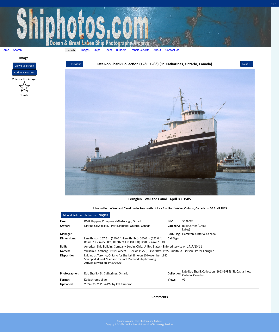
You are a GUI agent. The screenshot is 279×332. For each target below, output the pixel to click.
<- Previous (74, 64)
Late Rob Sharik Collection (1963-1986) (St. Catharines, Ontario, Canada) (154, 64)
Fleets (108, 50)
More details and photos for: (85, 215)
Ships (97, 50)
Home (5, 50)
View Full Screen (24, 65)
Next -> (246, 64)
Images (85, 50)
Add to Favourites (24, 72)
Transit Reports (139, 50)
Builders (121, 50)
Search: (18, 50)
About (157, 50)
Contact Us (172, 50)
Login (273, 3)
